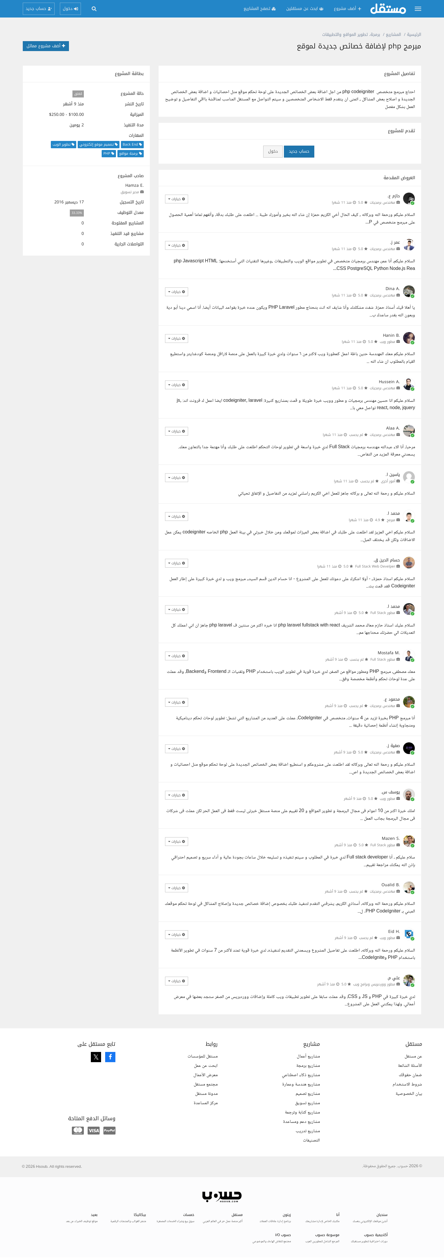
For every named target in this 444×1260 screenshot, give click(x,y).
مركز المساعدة (206, 1103)
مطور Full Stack (382, 613)
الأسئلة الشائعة (410, 1066)
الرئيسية (414, 35)
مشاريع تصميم (308, 1094)
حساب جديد (299, 151)
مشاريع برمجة (308, 1066)
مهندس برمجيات (382, 202)
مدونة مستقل (206, 1094)
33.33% (77, 213)
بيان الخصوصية (409, 1094)
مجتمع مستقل (206, 1084)
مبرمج (391, 520)
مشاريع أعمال (308, 1056)
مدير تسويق (130, 192)
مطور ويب (387, 341)
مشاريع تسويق (307, 1103)
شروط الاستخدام (407, 1084)
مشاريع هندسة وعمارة (301, 1084)
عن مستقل (413, 1056)
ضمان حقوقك (410, 1075)
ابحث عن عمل (206, 1066)
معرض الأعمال (205, 1075)
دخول (273, 151)
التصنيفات (311, 1140)
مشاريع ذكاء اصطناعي (301, 1075)
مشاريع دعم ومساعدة (301, 1122)
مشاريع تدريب (308, 1131)
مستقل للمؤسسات (203, 1056)
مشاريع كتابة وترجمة (302, 1112)
